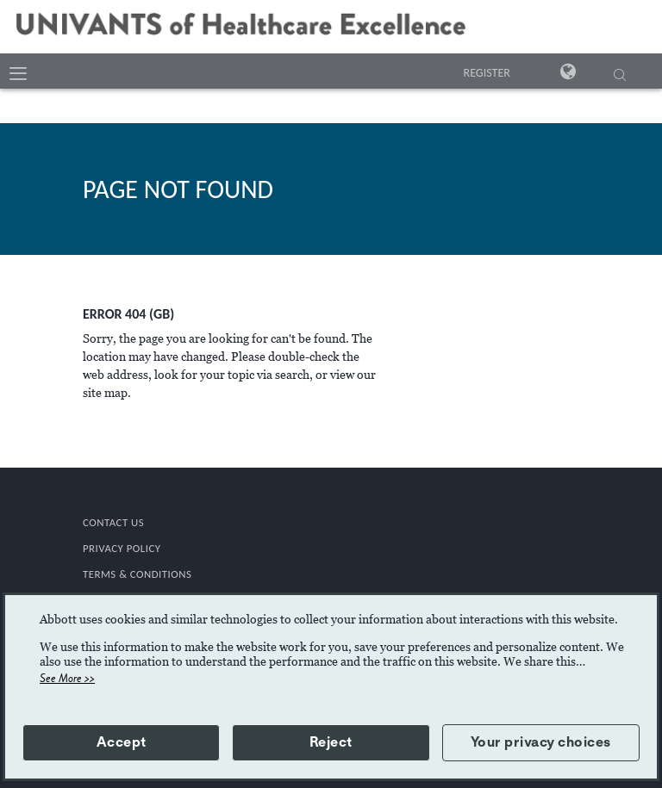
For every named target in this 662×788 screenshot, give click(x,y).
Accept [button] (122, 742)
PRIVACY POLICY (121, 548)
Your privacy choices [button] (541, 742)
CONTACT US (113, 522)
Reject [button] (331, 742)
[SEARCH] (620, 76)
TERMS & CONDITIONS (137, 574)
